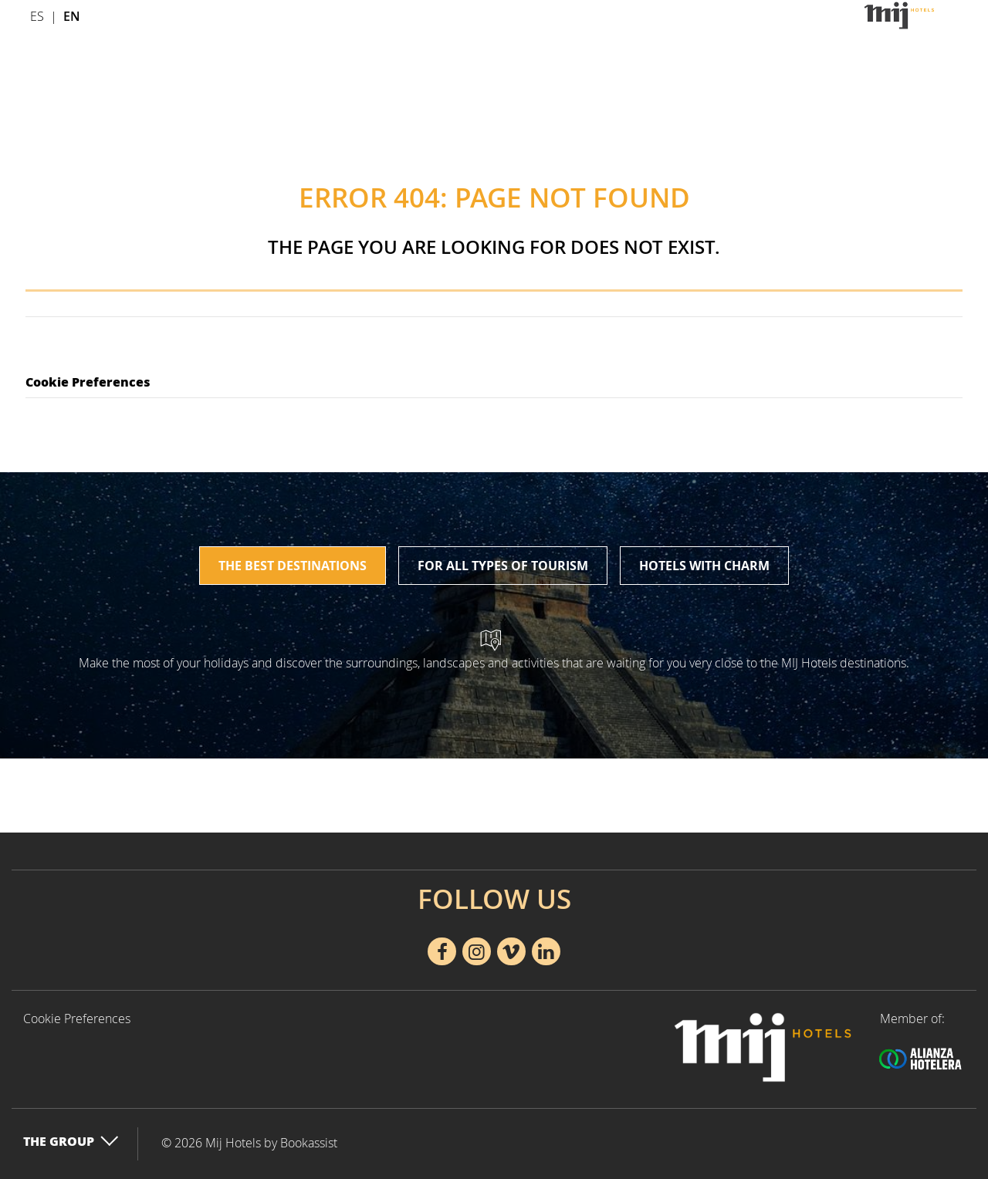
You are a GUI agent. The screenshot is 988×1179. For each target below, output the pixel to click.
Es (37, 16)
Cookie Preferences (88, 381)
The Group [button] (71, 1141)
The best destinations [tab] (292, 565)
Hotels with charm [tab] (704, 565)
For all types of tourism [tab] (503, 565)
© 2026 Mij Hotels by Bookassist (249, 1142)
